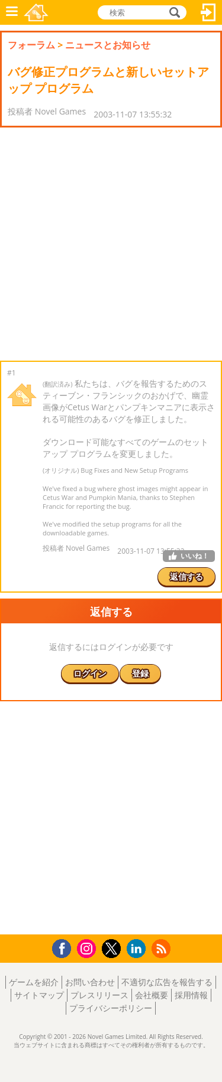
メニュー (12, 12)
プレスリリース (99, 995)
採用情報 (191, 995)
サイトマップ (39, 995)
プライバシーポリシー (110, 1008)
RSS (162, 948)
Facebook (65, 947)
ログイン (208, 12)
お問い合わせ (90, 982)
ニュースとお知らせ (107, 44)
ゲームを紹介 (34, 982)
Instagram (88, 948)
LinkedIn (138, 949)
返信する (186, 576)
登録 (140, 673)
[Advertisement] (111, 244)
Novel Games (36, 12)
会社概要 (151, 995)
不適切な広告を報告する (167, 982)
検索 (172, 12)
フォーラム (31, 44)
